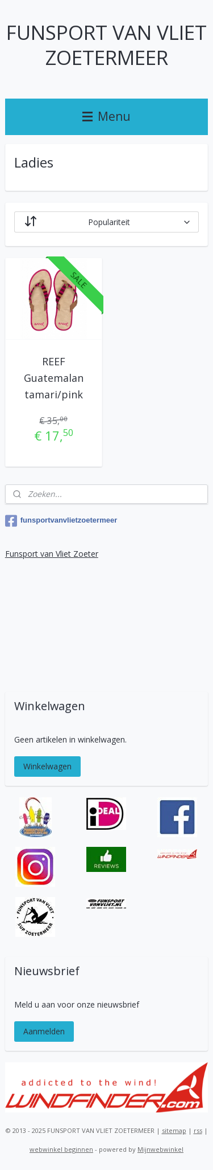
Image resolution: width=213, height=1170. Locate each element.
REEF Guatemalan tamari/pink (53, 378)
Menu (106, 116)
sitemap (174, 1130)
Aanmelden (44, 1031)
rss (198, 1130)
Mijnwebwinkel (160, 1149)
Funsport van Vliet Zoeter (51, 553)
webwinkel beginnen (61, 1149)
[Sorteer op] (107, 223)
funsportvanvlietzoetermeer (61, 521)
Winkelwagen (47, 766)
